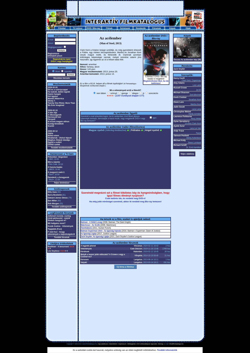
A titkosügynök (55, 115)
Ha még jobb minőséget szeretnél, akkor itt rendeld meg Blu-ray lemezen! (125, 201)
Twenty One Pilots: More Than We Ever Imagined (61, 104)
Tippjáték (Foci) (55, 229)
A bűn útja (52, 112)
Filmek (109, 28)
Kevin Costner (180, 97)
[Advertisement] (125, 8)
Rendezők (141, 28)
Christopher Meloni (182, 112)
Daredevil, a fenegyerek (58, 177)
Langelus (138, 259)
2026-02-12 (53, 131)
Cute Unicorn (136, 249)
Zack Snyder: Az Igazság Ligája (95, 236)
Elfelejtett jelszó (55, 56)
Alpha (50, 133)
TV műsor (77, 28)
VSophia (138, 255)
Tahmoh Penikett (181, 135)
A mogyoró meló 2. (56, 172)
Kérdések (85, 251)
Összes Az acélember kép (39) (187, 60)
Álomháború (86, 228)
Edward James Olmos (58, 198)
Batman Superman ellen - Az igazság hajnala (101, 231)
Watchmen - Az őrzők (90, 225)
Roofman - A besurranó (58, 246)
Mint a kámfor (54, 162)
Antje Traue (179, 131)
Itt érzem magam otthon (58, 121)
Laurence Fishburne (183, 116)
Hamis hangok (54, 94)
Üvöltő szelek (54, 144)
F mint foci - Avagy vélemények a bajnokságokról (61, 233)
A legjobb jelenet (88, 246)
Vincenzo (138, 246)
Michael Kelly (180, 140)
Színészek (125, 28)
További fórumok (61, 237)
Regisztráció (53, 53)
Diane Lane (179, 102)
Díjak (188, 28)
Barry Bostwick (55, 195)
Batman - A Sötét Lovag (91, 222)
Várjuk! (84, 262)
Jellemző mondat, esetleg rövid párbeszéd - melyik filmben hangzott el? (59, 218)
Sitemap (160, 344)
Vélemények (86, 249)
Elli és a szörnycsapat (58, 90)
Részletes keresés (61, 78)
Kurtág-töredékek (56, 124)
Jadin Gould (179, 107)
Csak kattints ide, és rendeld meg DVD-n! (125, 198)
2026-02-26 (53, 87)
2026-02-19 (53, 110)
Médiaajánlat (131, 344)
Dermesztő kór (54, 117)
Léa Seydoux (54, 251)
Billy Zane (52, 192)
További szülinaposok (62, 207)
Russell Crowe (180, 88)
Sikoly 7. (52, 101)
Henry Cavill (179, 78)
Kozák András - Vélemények (60, 226)
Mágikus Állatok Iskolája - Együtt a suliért (59, 141)
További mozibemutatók (62, 148)
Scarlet (51, 126)
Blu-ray (96, 28)
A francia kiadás (55, 167)
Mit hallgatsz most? (57, 223)
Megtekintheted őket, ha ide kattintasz (156, 82)
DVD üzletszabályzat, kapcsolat (147, 344)
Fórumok (156, 28)
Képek (172, 28)
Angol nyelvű (153, 130)
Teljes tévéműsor (61, 183)
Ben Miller (52, 201)
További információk (167, 350)
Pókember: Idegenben (58, 157)
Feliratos (137, 130)
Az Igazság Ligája (89, 234)
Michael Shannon (181, 92)
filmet (57, 71)
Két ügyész (53, 96)
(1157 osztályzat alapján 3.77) (129, 95)
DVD (89, 28)
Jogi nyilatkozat (103, 344)
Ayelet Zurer (179, 126)
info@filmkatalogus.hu (176, 344)
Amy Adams (179, 83)
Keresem (85, 259)
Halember (137, 251)
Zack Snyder (179, 69)
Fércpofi (51, 119)
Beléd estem (53, 135)
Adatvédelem (113, 344)
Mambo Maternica (56, 98)
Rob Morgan (53, 203)
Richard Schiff (180, 145)
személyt (68, 71)
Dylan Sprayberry (181, 121)
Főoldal (62, 28)
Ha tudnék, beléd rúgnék (59, 92)
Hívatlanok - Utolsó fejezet (60, 138)
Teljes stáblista (187, 154)
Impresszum (122, 344)
